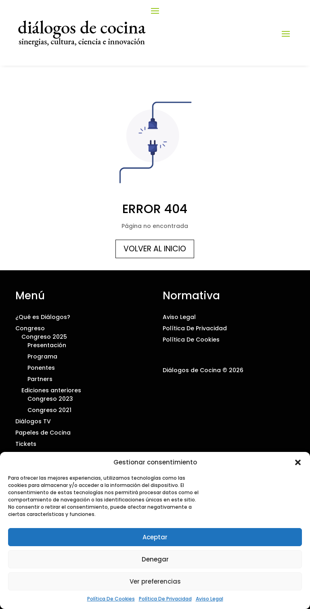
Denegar (155, 559)
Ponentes (41, 368)
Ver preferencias (155, 581)
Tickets (25, 444)
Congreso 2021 (49, 410)
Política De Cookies (111, 598)
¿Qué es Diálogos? (42, 317)
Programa (42, 356)
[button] (298, 462)
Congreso (30, 328)
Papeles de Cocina (43, 433)
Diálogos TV (33, 421)
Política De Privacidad (165, 598)
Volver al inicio (155, 248)
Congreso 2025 (44, 337)
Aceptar (155, 537)
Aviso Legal (209, 598)
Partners (39, 379)
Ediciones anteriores (51, 390)
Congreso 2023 (50, 399)
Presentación (46, 345)
